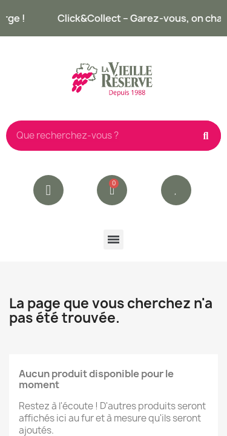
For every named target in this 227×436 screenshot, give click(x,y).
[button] (176, 190)
